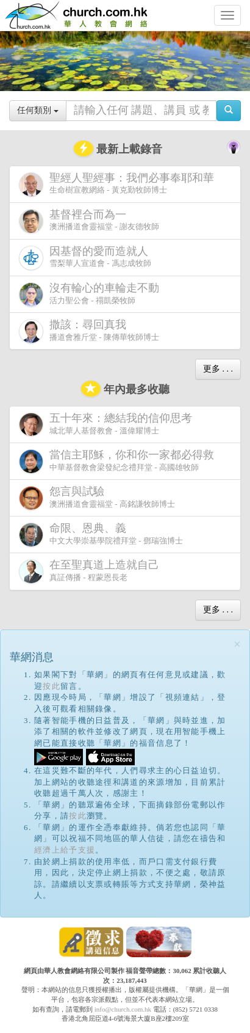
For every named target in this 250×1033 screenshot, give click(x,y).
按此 (51, 686)
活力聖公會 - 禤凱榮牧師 (91, 294)
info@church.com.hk (123, 1009)
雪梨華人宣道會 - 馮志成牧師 (86, 257)
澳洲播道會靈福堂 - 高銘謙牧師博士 (97, 497)
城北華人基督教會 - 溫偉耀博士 (108, 424)
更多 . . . (218, 368)
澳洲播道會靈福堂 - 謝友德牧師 (89, 220)
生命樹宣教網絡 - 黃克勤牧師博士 (119, 184)
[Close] (237, 644)
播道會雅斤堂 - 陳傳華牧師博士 (89, 331)
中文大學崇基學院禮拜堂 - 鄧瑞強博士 (101, 534)
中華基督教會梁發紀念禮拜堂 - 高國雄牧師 (119, 461)
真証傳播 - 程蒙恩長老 (91, 571)
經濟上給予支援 (64, 850)
